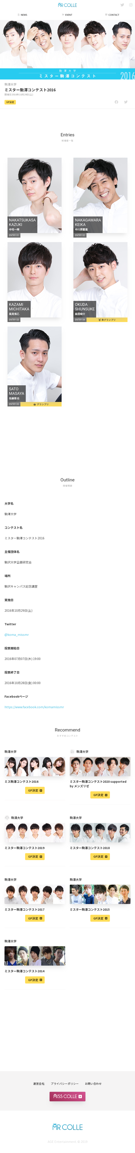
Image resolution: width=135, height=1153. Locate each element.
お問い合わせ (93, 1083)
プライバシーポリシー (65, 1083)
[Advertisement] (67, 118)
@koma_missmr (17, 634)
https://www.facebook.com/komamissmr (34, 707)
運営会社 (38, 1083)
